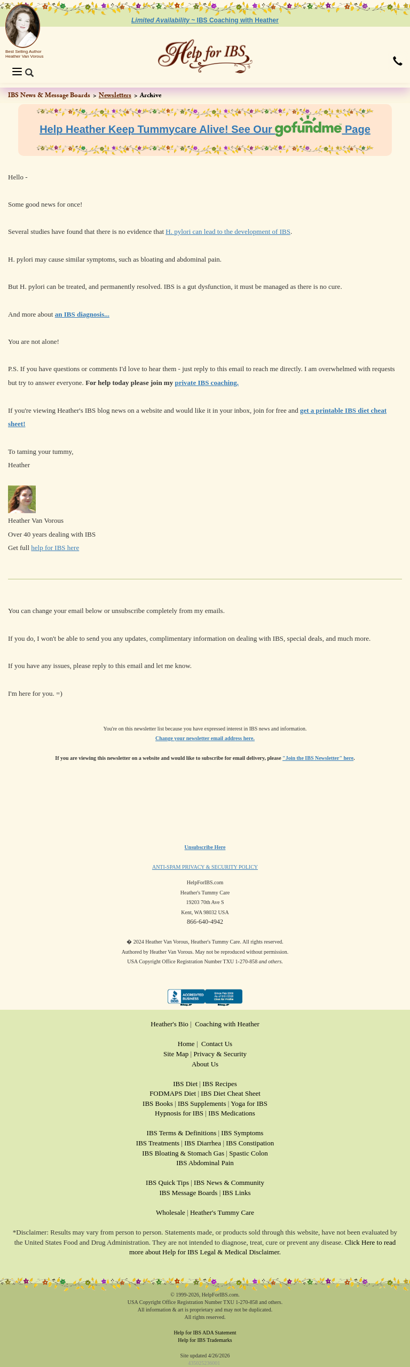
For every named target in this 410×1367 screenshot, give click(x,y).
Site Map (175, 1054)
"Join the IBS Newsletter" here (317, 758)
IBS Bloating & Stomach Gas (183, 1153)
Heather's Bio (169, 1024)
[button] (398, 62)
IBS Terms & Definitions (182, 1133)
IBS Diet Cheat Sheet (231, 1093)
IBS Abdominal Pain (205, 1163)
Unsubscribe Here (205, 847)
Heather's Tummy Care (222, 1212)
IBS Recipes (219, 1084)
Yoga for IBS (249, 1103)
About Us (205, 1064)
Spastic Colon (248, 1153)
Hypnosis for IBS (179, 1113)
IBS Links (237, 1193)
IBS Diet (185, 1084)
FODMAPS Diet (172, 1093)
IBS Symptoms (242, 1133)
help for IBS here (55, 548)
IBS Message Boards (188, 1193)
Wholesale (170, 1212)
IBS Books (158, 1103)
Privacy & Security (220, 1054)
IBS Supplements (202, 1103)
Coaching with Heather (227, 1024)
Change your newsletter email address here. (205, 738)
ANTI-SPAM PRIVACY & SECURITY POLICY (205, 867)
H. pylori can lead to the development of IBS (227, 231)
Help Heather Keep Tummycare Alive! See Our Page (205, 129)
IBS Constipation (250, 1143)
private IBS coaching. (207, 383)
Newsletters (115, 95)
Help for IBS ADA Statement (205, 1332)
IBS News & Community (229, 1183)
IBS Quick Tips (167, 1183)
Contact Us (216, 1044)
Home (186, 1044)
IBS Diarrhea (202, 1143)
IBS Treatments (157, 1143)
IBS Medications (231, 1113)
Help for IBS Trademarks (205, 1340)
